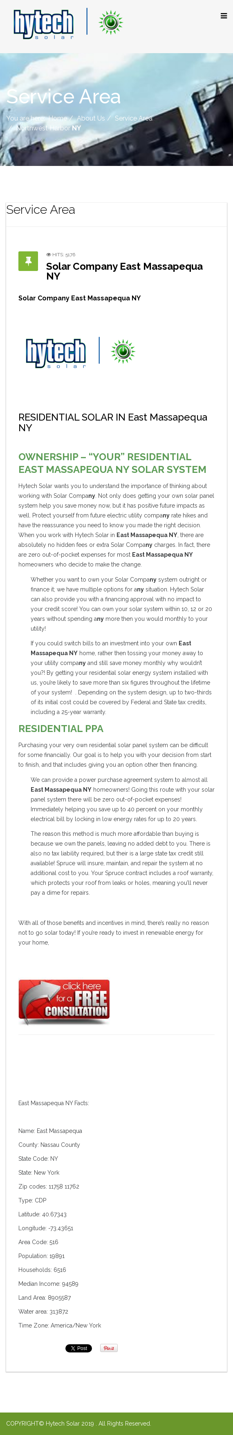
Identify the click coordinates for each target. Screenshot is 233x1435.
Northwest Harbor (48, 128)
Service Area (133, 118)
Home (57, 118)
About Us (91, 118)
